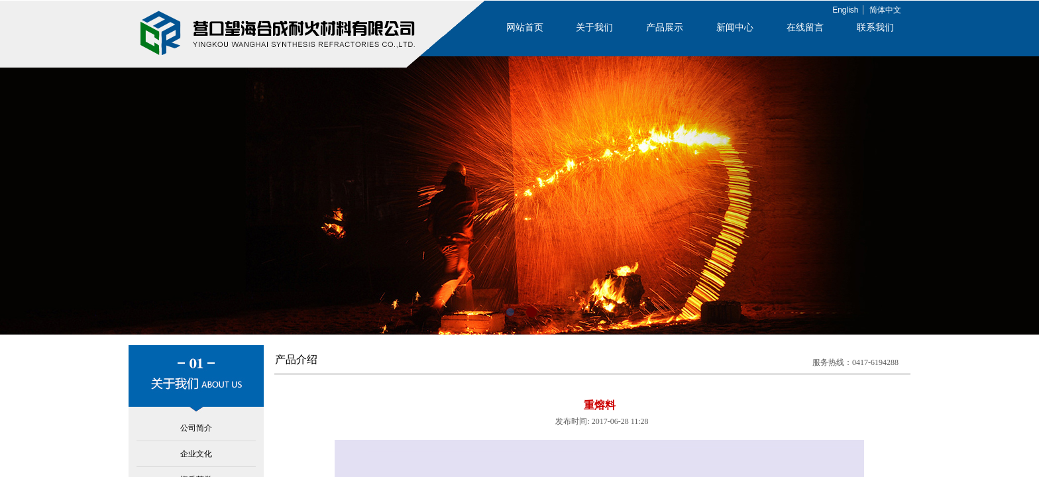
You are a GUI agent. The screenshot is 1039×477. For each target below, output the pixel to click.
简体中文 (885, 10)
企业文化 (196, 453)
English (845, 10)
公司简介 (196, 428)
